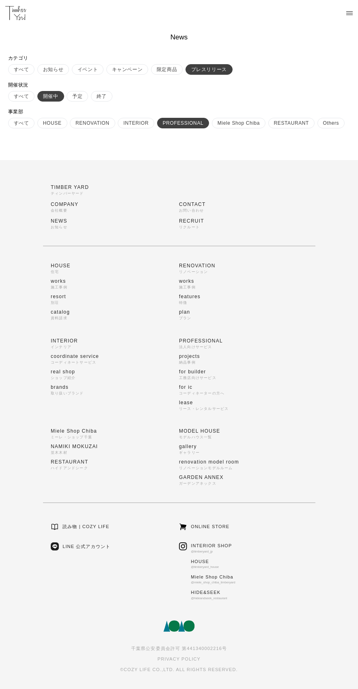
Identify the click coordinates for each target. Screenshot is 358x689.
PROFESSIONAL (183, 123)
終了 (102, 96)
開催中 (50, 96)
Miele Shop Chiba (239, 123)
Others (331, 123)
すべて (21, 69)
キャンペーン (127, 69)
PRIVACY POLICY (179, 658)
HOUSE (52, 123)
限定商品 (167, 69)
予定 (77, 96)
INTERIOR (136, 123)
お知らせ (53, 69)
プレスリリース (209, 69)
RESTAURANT (291, 123)
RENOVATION (92, 123)
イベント (88, 69)
